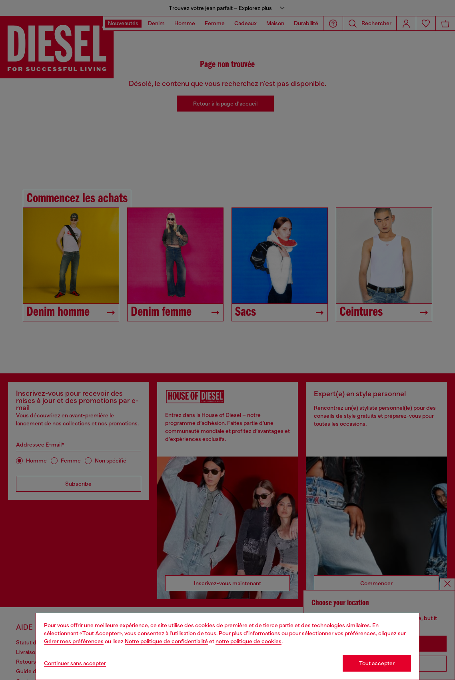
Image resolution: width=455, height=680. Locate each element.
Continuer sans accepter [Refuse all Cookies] (75, 663)
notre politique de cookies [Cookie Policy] (248, 641)
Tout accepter (377, 663)
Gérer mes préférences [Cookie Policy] (74, 641)
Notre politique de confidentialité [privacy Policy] (166, 641)
